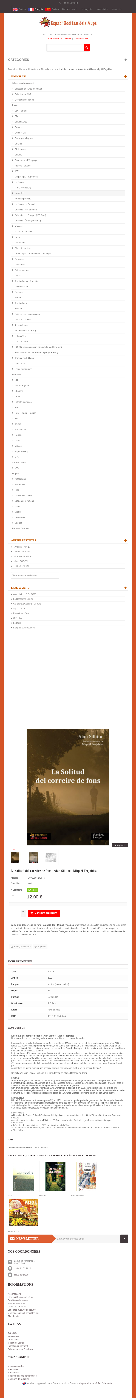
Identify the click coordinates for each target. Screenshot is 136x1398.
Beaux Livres (20, 122)
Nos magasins (14, 1294)
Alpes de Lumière (22, 320)
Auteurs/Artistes (23, 540)
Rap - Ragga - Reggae (25, 413)
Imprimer (41, 947)
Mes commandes (16, 1366)
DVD (16, 468)
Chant (17, 397)
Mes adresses (14, 1373)
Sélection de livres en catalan (28, 89)
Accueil (11, 69)
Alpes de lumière (22, 248)
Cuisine (18, 144)
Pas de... (43, 1195)
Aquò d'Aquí (19, 609)
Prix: (13, 896)
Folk (16, 407)
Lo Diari (17, 623)
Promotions (13, 1340)
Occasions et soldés (24, 100)
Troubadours (20, 303)
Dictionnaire (20, 149)
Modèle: (15, 878)
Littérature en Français (25, 204)
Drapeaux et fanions (24, 501)
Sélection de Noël (22, 94)
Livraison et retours (17, 1307)
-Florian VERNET (21, 552)
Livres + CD (20, 133)
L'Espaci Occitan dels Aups (20, 1297)
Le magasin (86, 9)
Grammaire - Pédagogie (25, 160)
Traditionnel (20, 429)
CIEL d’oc (17, 618)
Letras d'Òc (20, 336)
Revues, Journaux (21, 528)
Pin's (16, 490)
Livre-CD (18, 440)
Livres (22, 69)
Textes (17, 424)
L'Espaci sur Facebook (24, 628)
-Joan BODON (20, 561)
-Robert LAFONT (21, 566)
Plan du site (13, 1316)
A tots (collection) (22, 188)
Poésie (17, 276)
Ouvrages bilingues (23, 138)
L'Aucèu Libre (21, 342)
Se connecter (81, 39)
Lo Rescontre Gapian (23, 599)
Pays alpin (19, 265)
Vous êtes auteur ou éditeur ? (22, 1310)
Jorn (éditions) (21, 325)
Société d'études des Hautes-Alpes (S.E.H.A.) (36, 353)
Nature (17, 237)
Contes (17, 127)
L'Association (102, 9)
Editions (18, 309)
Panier (68, 39)
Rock (17, 418)
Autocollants (20, 479)
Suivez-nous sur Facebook (20, 1349)
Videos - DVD (19, 462)
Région (17, 435)
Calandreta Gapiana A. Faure (27, 604)
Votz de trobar (21, 287)
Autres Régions (21, 386)
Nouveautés (13, 1336)
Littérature (33, 69)
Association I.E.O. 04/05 (24, 594)
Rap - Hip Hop (21, 451)
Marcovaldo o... (78, 1195)
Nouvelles (45, 69)
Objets (15, 473)
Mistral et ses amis (23, 232)
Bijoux (17, 512)
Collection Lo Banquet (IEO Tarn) (30, 215)
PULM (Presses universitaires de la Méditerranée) (38, 347)
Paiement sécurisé (16, 1303)
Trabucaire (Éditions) (24, 358)
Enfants (18, 155)
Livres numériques (23, 369)
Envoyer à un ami (22, 947)
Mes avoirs (13, 1369)
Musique (18, 226)
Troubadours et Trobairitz (26, 281)
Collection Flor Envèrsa (25, 210)
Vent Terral (19, 364)
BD (16, 116)
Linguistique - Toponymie (26, 177)
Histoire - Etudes (22, 166)
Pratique (18, 292)
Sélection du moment (23, 83)
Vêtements (19, 517)
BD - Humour (20, 111)
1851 (16, 171)
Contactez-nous (69, 9)
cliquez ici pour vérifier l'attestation (96, 1383)
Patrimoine (19, 243)
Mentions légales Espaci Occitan (23, 1313)
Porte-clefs (19, 484)
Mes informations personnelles (22, 1376)
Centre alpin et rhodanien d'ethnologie (32, 254)
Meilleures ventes (16, 1343)
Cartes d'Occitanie (23, 495)
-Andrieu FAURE (21, 547)
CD (16, 380)
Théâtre (18, 298)
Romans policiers (22, 199)
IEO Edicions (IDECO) (25, 331)
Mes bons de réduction (18, 1379)
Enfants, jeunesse (23, 402)
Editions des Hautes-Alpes (27, 314)
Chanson (18, 391)
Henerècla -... (14, 1231)
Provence (19, 259)
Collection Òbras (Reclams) (27, 221)
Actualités (116, 9)
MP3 (16, 457)
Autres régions (21, 270)
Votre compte (55, 39)
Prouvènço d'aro (21, 613)
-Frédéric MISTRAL (22, 556)
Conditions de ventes (18, 1300)
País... (11, 1195)
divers (17, 506)
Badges (18, 523)
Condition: (16, 883)
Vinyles (18, 446)
